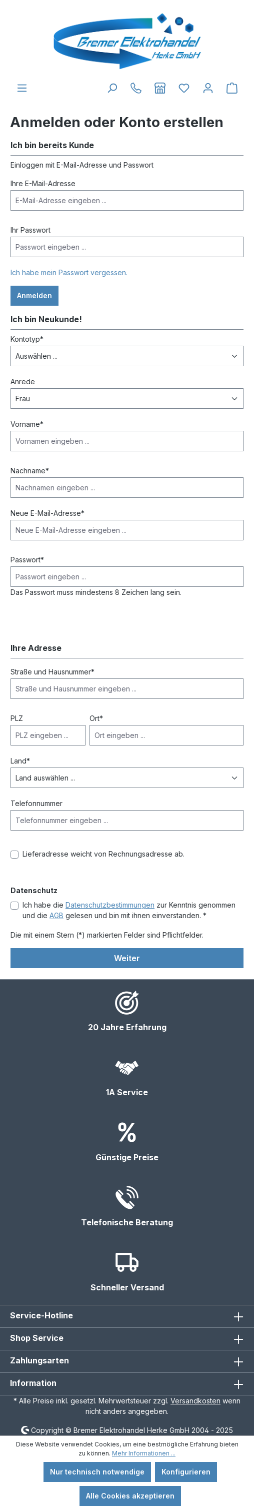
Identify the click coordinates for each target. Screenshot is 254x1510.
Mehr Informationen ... (144, 1453)
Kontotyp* (27, 339)
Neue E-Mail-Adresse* (47, 513)
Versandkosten (195, 1400)
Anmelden (34, 295)
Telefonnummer (36, 803)
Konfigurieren (186, 1471)
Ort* (96, 718)
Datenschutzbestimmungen (110, 905)
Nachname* (29, 470)
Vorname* (27, 424)
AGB (57, 915)
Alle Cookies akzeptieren (130, 1495)
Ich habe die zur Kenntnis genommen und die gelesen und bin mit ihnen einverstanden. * (129, 910)
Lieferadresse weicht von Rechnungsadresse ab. (103, 854)
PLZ (16, 718)
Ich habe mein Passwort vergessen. (69, 272)
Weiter (127, 958)
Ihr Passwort (30, 230)
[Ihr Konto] (208, 88)
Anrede (22, 381)
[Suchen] (112, 88)
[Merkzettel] (184, 88)
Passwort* (27, 559)
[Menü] (22, 88)
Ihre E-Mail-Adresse (43, 183)
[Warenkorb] (232, 88)
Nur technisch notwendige (97, 1471)
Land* (20, 761)
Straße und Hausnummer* (52, 671)
